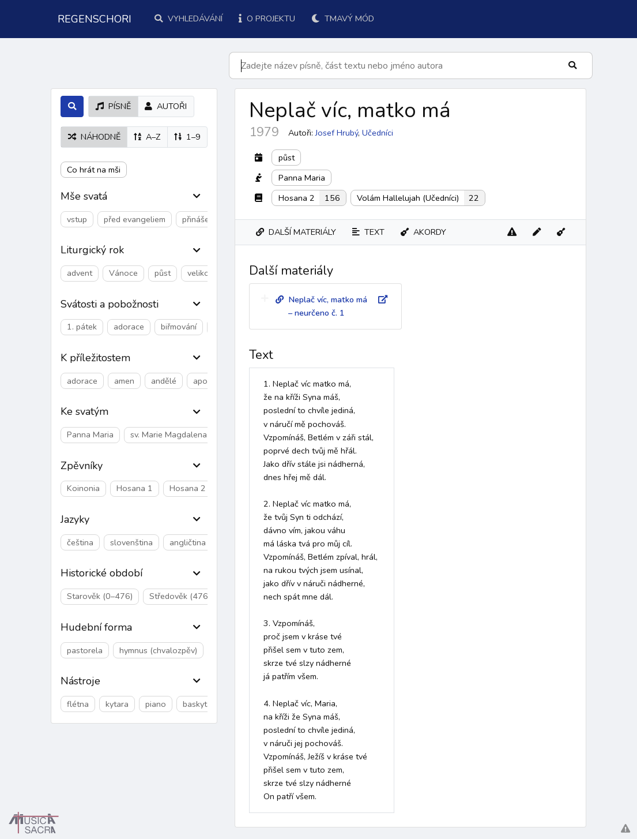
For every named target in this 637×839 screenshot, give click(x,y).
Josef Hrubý (336, 132)
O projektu (267, 18)
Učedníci (377, 132)
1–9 (187, 137)
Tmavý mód (342, 18)
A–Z (147, 137)
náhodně (94, 137)
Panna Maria (301, 177)
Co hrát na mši (93, 169)
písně (113, 106)
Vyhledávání (188, 18)
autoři (166, 106)
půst (286, 157)
